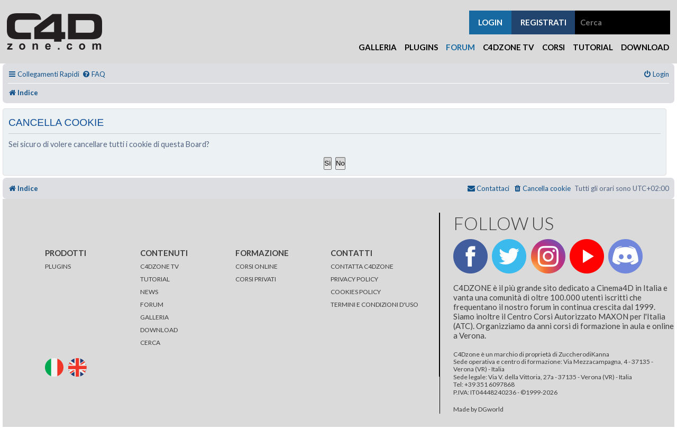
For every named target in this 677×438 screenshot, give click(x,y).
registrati (543, 22)
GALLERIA (154, 317)
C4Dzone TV (508, 47)
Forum (460, 47)
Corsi (553, 47)
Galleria (378, 47)
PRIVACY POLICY (354, 279)
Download (645, 47)
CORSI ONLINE (256, 266)
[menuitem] (93, 74)
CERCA (150, 342)
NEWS (149, 292)
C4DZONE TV (159, 266)
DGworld (491, 409)
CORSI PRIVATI (255, 279)
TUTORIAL (155, 279)
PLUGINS (58, 266)
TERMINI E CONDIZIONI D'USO (374, 304)
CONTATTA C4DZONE (362, 266)
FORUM (151, 304)
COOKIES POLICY (356, 292)
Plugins (421, 47)
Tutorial (593, 47)
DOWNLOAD (159, 330)
